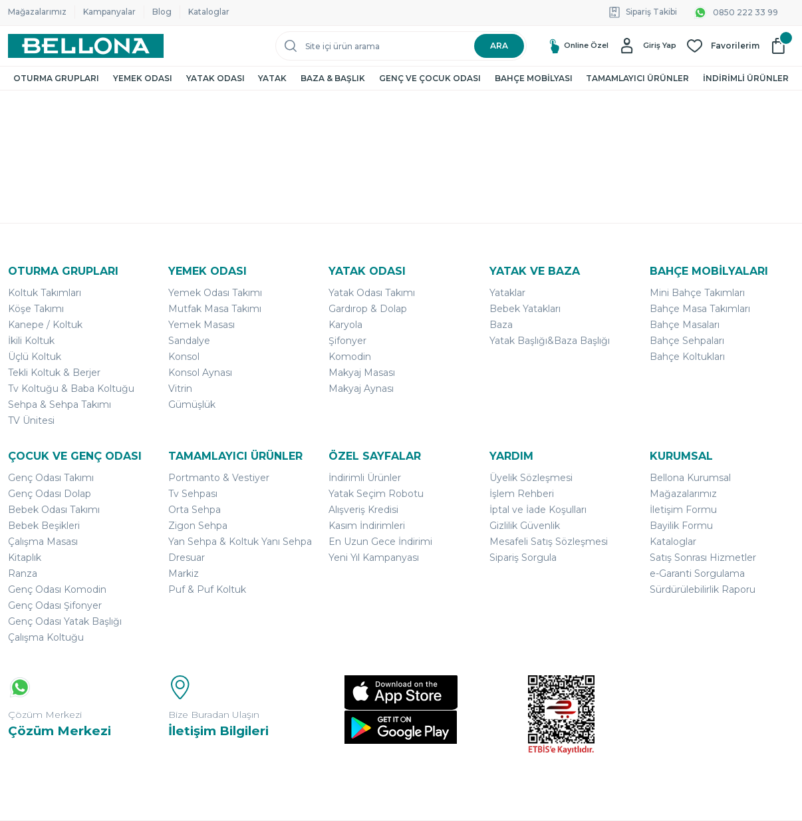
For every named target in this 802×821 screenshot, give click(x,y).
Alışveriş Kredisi (363, 510)
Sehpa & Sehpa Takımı (59, 404)
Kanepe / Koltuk (45, 325)
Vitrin (180, 389)
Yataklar (507, 293)
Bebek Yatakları (525, 309)
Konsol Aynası (200, 373)
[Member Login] (647, 46)
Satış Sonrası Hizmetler (703, 558)
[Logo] (86, 46)
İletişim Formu (683, 510)
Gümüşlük (191, 404)
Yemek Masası (201, 325)
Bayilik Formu (681, 526)
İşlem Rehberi (521, 494)
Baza (501, 325)
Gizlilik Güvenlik (524, 526)
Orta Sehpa (194, 510)
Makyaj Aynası (361, 389)
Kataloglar (208, 12)
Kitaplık (24, 558)
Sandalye (189, 341)
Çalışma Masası (43, 542)
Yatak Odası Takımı (372, 293)
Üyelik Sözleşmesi (531, 478)
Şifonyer (347, 341)
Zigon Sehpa (197, 526)
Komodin (350, 357)
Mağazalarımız (37, 12)
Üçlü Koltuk (34, 357)
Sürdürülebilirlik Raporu (702, 589)
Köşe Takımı (36, 309)
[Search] (401, 46)
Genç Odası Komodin (57, 589)
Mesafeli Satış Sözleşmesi (548, 542)
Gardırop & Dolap (368, 309)
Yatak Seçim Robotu (376, 494)
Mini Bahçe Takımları (697, 293)
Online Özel (565, 45)
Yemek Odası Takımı (215, 293)
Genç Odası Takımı (51, 478)
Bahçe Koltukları (687, 357)
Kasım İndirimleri (367, 526)
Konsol (184, 357)
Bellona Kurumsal (690, 478)
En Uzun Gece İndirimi (380, 542)
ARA (499, 46)
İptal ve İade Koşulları (538, 510)
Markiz (183, 573)
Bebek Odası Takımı (54, 510)
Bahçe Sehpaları (687, 341)
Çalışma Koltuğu (46, 637)
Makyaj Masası (362, 373)
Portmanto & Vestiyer (218, 478)
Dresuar (186, 558)
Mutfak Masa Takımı (214, 309)
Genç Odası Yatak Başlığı (65, 621)
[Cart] (782, 46)
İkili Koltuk (31, 341)
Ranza (22, 573)
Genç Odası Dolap (49, 494)
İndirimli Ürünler (365, 478)
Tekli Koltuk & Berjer (54, 373)
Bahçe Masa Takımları (700, 309)
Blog (162, 12)
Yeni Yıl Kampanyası (374, 558)
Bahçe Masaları (685, 325)
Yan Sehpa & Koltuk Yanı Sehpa (240, 542)
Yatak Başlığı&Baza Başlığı (549, 341)
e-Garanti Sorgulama (697, 573)
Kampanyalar (109, 12)
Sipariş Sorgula (523, 558)
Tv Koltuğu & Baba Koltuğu (71, 389)
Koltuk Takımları (44, 293)
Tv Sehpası (192, 494)
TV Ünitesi (31, 420)
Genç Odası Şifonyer (55, 605)
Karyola (345, 325)
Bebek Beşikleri (44, 526)
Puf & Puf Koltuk (207, 589)
